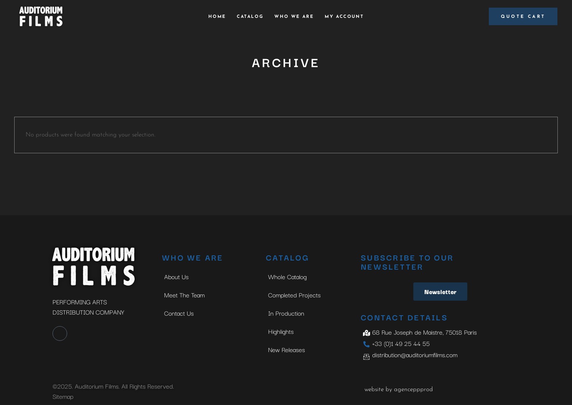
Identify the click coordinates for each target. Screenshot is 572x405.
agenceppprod (413, 389)
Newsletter (440, 291)
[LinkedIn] (60, 333)
